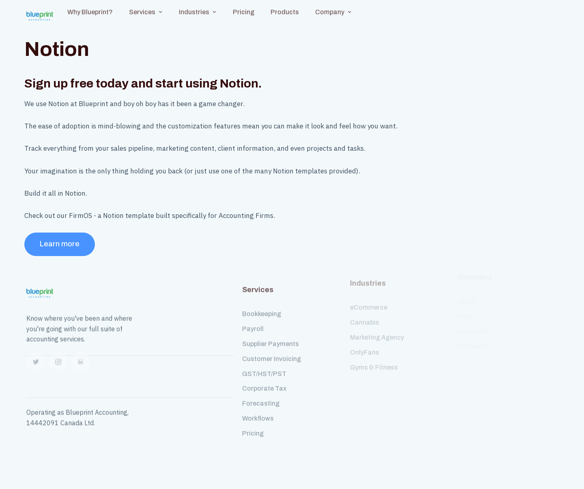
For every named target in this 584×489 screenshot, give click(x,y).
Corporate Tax (264, 382)
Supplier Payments (270, 337)
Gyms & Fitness (374, 360)
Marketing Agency (377, 331)
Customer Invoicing (271, 352)
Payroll (253, 322)
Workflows (258, 411)
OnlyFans (364, 346)
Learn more (59, 244)
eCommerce (368, 301)
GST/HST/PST (264, 367)
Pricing (253, 426)
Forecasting (260, 396)
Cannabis (364, 316)
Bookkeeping (261, 307)
